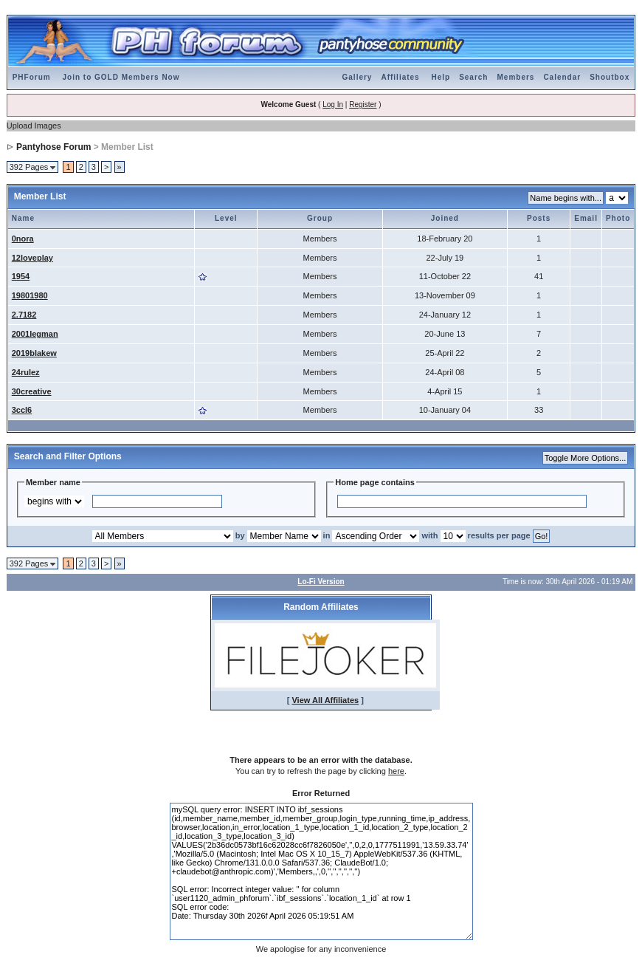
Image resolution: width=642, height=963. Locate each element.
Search (473, 77)
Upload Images (34, 125)
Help (440, 77)
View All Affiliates (325, 700)
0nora (23, 238)
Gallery (357, 77)
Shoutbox (609, 77)
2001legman (35, 333)
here (396, 771)
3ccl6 (22, 409)
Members (515, 77)
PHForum (32, 77)
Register (362, 104)
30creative (32, 391)
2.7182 (24, 314)
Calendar (562, 77)
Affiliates (400, 77)
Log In (332, 104)
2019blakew (34, 353)
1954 (21, 276)
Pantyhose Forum (53, 147)
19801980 (30, 295)
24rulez (26, 372)
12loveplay (32, 257)
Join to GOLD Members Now (120, 77)
